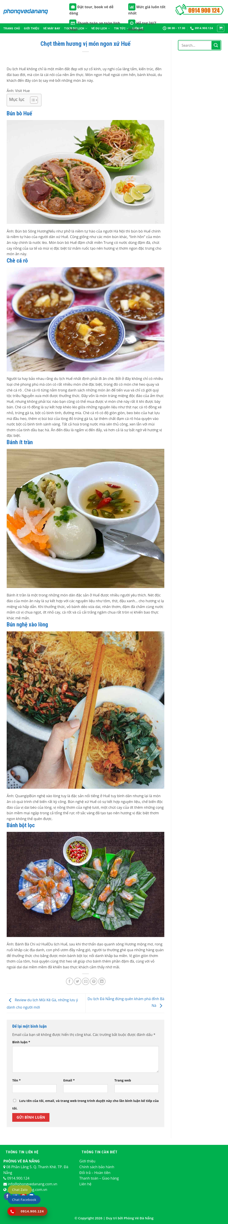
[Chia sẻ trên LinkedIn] (102, 981)
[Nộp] (216, 45)
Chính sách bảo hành (96, 1166)
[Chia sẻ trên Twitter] (77, 981)
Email (69, 1080)
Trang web (122, 1080)
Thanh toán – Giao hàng (99, 1178)
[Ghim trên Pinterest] (93, 981)
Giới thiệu (31, 28)
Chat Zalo (20, 1189)
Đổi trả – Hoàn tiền (94, 1172)
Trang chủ (11, 28)
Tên (16, 1080)
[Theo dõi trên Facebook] (7, 1196)
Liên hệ (85, 1184)
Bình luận (21, 1042)
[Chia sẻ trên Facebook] (69, 981)
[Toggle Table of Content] (32, 100)
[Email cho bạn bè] (85, 981)
